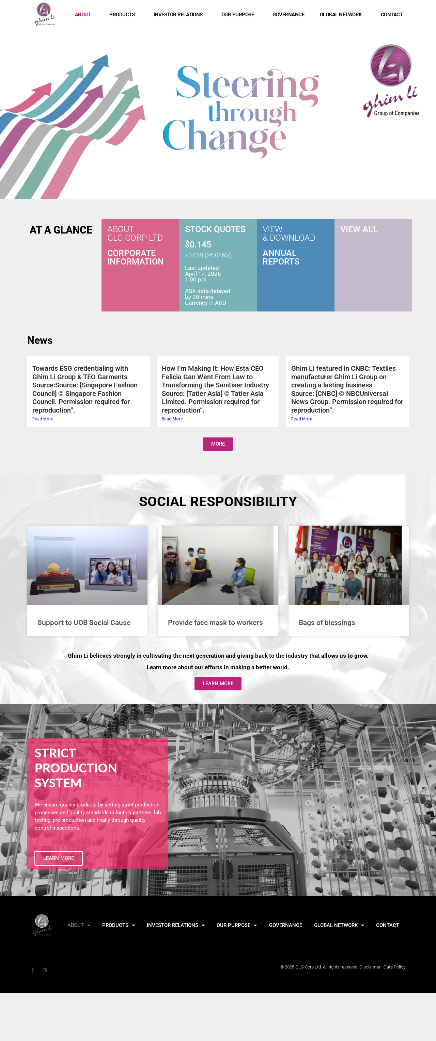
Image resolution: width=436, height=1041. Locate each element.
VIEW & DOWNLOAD (289, 234)
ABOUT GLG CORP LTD (135, 234)
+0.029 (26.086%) (208, 255)
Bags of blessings (327, 623)
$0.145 (198, 245)
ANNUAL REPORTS (281, 258)
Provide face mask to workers (215, 623)
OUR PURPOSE (239, 14)
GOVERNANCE (288, 15)
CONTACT (392, 15)
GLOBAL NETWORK (342, 14)
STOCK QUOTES (215, 230)
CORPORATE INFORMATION (135, 258)
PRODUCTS (123, 14)
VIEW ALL (359, 230)
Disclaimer (369, 967)
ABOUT (84, 14)
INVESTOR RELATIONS (180, 14)
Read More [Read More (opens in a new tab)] (42, 419)
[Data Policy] (394, 967)
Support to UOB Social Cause (83, 623)
